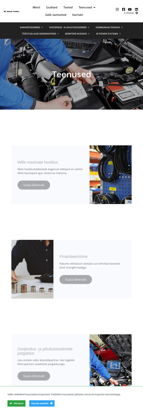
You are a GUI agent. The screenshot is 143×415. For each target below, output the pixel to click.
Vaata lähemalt (33, 183)
